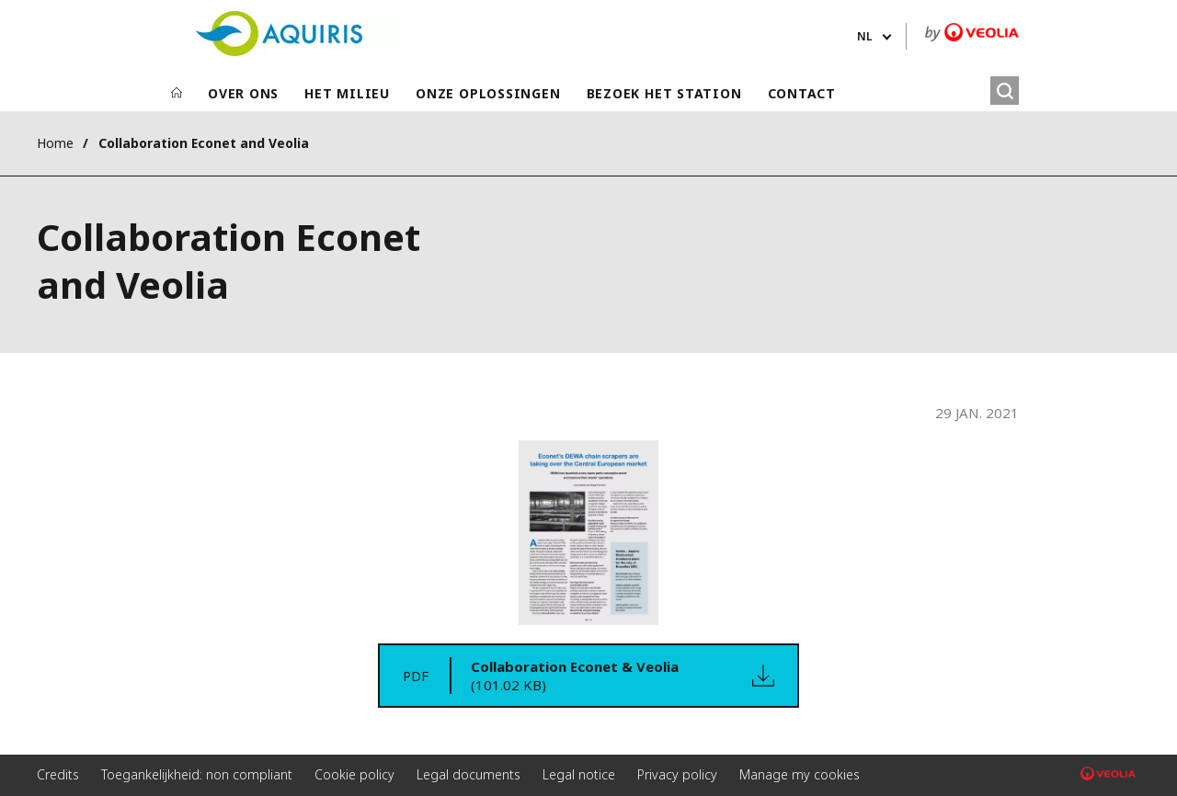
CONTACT (802, 93)
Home (55, 143)
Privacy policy (677, 774)
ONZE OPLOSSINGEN (488, 93)
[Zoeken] (1004, 90)
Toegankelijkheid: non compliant (196, 774)
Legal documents (468, 774)
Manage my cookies (799, 774)
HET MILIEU (347, 93)
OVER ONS (243, 93)
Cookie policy (354, 774)
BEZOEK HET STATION (664, 93)
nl (864, 36)
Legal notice (579, 774)
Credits (58, 774)
